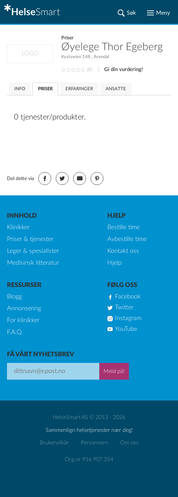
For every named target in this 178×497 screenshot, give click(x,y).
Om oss (129, 442)
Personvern (94, 442)
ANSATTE (116, 89)
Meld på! (114, 371)
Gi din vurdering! (123, 69)
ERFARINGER (79, 89)
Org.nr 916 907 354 (89, 459)
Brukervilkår (54, 442)
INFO (19, 89)
